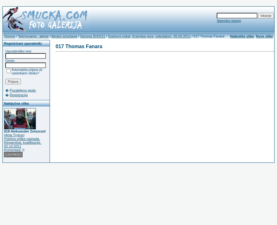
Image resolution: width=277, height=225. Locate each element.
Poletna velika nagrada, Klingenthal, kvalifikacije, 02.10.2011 (22, 142)
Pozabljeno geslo (23, 90)
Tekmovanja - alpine (33, 36)
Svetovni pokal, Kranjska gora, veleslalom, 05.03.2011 (149, 36)
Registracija (18, 95)
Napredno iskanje (229, 20)
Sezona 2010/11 (92, 36)
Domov (9, 36)
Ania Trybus (14, 135)
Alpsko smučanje (64, 36)
